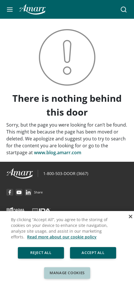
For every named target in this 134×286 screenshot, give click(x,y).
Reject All (41, 252)
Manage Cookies (66, 272)
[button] (9, 9)
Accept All (93, 252)
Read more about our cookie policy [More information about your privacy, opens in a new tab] (62, 237)
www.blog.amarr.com (57, 152)
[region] (67, 248)
